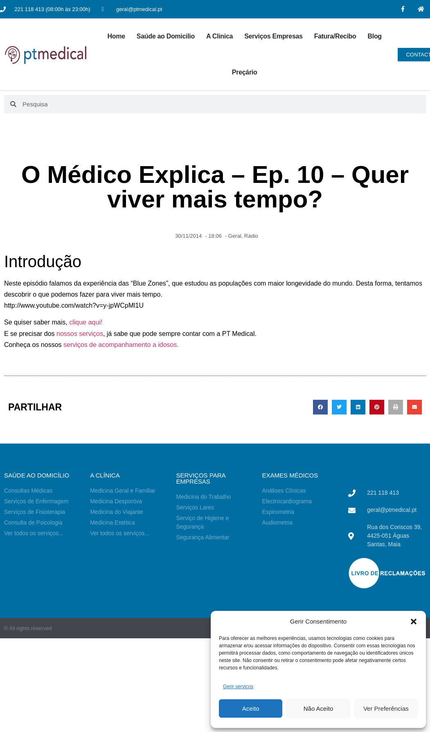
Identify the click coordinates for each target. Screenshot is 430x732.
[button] (414, 621)
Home (116, 36)
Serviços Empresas (273, 36)
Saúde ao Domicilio (166, 36)
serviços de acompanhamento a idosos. (121, 344)
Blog (374, 36)
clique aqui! (85, 322)
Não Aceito (318, 708)
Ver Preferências (386, 708)
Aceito (250, 708)
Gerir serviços (238, 686)
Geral (234, 236)
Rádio (251, 236)
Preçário (244, 72)
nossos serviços (79, 333)
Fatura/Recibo (335, 36)
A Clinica (219, 36)
